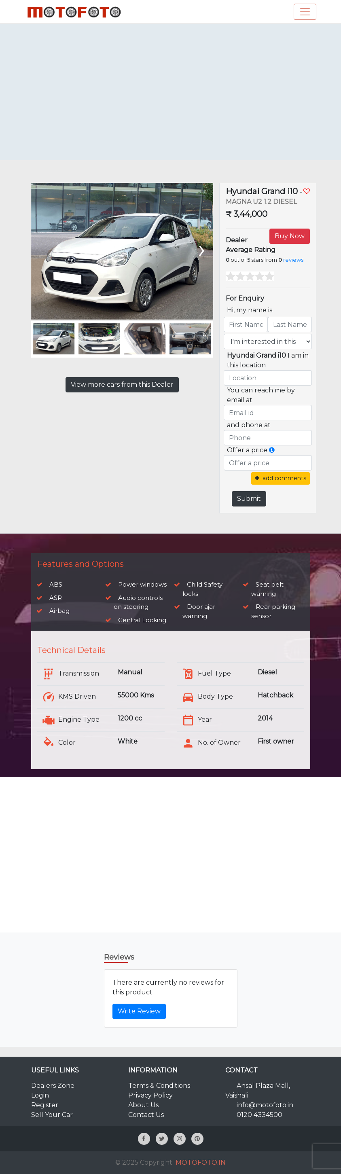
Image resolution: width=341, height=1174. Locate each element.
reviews (293, 260)
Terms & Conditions (159, 1085)
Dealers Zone (52, 1085)
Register (44, 1105)
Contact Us (146, 1115)
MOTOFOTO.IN (201, 1162)
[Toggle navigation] (305, 12)
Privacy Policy (150, 1095)
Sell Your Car (52, 1115)
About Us (143, 1105)
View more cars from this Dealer (122, 384)
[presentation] (201, 248)
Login (40, 1095)
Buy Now (290, 236)
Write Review (139, 1011)
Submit (249, 498)
